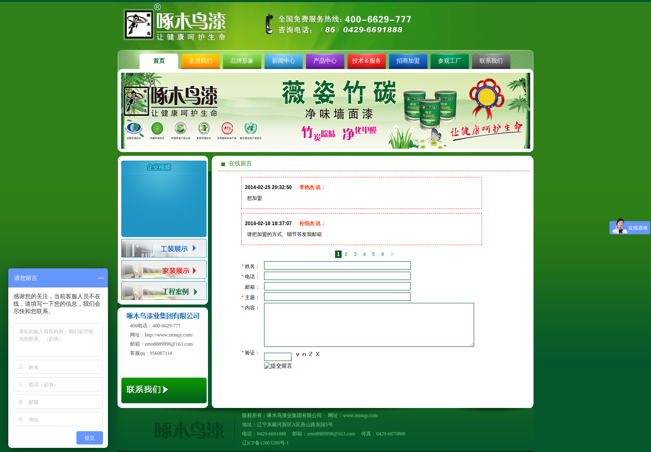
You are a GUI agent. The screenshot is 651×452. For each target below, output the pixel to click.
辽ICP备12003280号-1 (265, 443)
